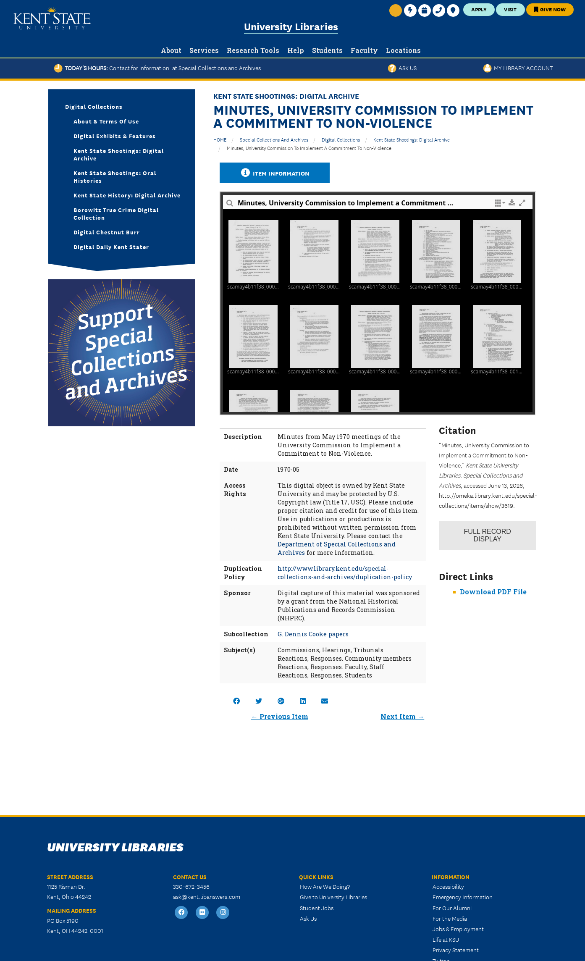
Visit (510, 9)
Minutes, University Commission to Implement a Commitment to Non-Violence (309, 148)
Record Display (487, 535)
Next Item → (402, 716)
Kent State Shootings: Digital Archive (411, 139)
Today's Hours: (157, 67)
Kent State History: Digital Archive (127, 195)
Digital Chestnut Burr (106, 232)
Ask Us (402, 67)
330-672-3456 (191, 886)
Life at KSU (446, 939)
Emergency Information (463, 896)
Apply (479, 9)
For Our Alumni (452, 907)
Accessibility (448, 886)
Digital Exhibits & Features (114, 135)
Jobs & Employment (458, 928)
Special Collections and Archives (274, 139)
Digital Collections (341, 139)
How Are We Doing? (325, 886)
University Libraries (291, 25)
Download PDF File (493, 591)
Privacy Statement (456, 949)
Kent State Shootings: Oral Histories (114, 176)
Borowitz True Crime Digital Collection (116, 213)
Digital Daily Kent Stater (111, 246)
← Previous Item (279, 716)
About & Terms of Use (106, 121)
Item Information (275, 173)
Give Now (550, 9)
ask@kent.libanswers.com (206, 896)
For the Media (450, 918)
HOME (219, 139)
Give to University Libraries (333, 896)
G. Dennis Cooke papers (313, 634)
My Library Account (518, 67)
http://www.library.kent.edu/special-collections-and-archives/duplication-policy (345, 573)
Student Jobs (316, 907)
